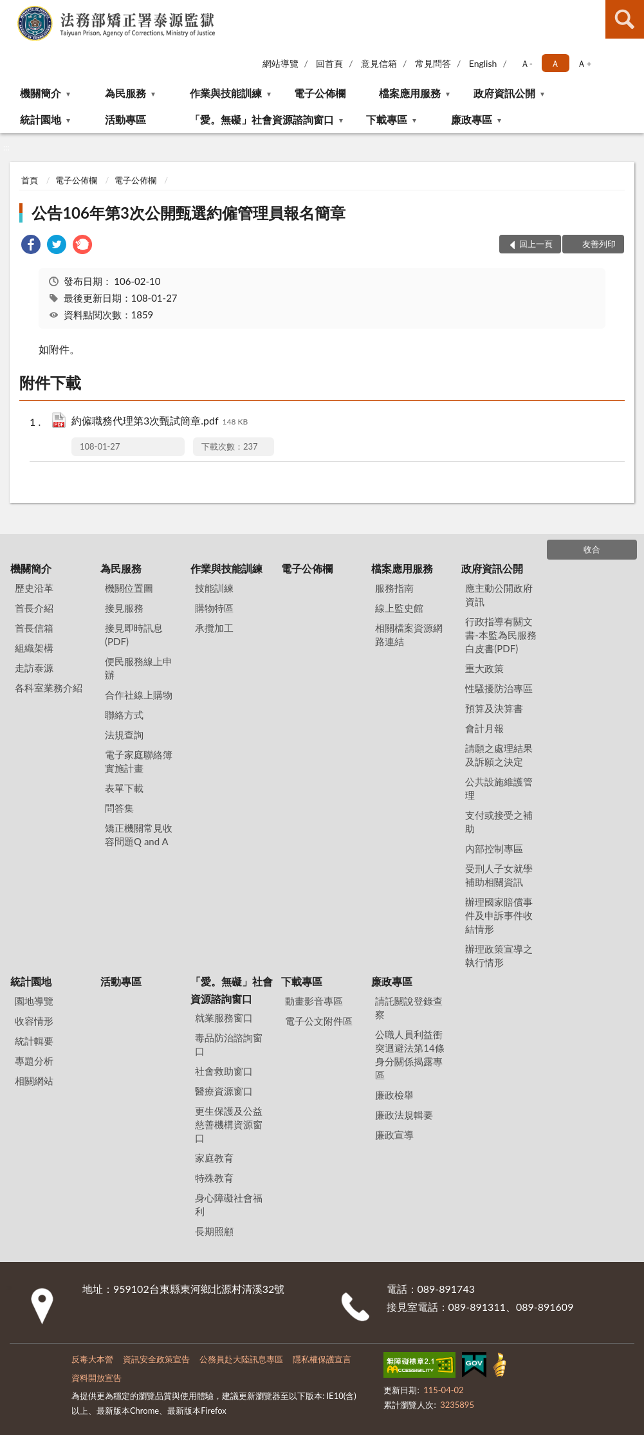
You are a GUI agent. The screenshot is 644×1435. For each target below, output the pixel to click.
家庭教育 (214, 1158)
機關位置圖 (129, 588)
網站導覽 (280, 63)
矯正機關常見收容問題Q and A (138, 834)
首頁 (29, 180)
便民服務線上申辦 (138, 668)
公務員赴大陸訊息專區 (241, 1359)
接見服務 (124, 608)
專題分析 (34, 1060)
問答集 (119, 808)
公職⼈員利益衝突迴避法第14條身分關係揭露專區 (409, 1054)
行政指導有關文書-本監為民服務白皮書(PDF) (501, 635)
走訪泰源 (34, 667)
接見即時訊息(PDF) (134, 634)
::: (10, 10)
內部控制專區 (494, 848)
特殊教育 (214, 1178)
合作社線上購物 (138, 694)
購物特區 (214, 608)
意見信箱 (379, 63)
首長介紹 (34, 608)
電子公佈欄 (319, 93)
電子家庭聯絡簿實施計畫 (138, 761)
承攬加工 (214, 628)
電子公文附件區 (319, 1021)
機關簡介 (40, 93)
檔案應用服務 (410, 93)
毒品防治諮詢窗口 (228, 1044)
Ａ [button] (555, 63)
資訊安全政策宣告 (156, 1359)
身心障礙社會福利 (228, 1204)
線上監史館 (399, 608)
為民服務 (125, 93)
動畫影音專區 (314, 1001)
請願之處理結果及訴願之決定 (499, 754)
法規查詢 (124, 734)
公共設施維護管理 (499, 788)
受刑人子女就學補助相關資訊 (499, 875)
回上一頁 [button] (536, 244)
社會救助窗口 (224, 1071)
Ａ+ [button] (584, 63)
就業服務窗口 (224, 1017)
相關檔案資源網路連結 (409, 634)
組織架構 (34, 648)
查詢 (624, 19)
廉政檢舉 (394, 1095)
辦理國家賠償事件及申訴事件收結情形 (499, 915)
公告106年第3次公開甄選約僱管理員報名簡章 (188, 212)
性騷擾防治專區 (499, 688)
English (483, 63)
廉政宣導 (394, 1134)
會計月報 (484, 728)
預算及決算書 (494, 708)
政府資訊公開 (504, 93)
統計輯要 (34, 1041)
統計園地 (40, 119)
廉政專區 (471, 119)
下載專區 (386, 119)
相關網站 (34, 1080)
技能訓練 (214, 588)
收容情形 (34, 1021)
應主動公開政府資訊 (499, 594)
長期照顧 (214, 1231)
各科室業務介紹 (48, 687)
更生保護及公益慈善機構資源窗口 (228, 1124)
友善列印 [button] (599, 244)
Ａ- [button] (526, 63)
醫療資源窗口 (224, 1091)
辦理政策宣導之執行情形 (499, 955)
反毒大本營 (92, 1359)
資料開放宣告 (96, 1378)
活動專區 (125, 119)
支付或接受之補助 (499, 821)
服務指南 (394, 588)
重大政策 (484, 668)
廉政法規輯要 (404, 1114)
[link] (31, 246)
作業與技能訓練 (226, 93)
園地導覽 (34, 1001)
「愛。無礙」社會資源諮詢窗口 (262, 119)
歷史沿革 (34, 588)
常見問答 (433, 63)
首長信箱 (34, 628)
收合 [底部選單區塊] (592, 549)
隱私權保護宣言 (322, 1359)
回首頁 (329, 63)
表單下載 (124, 788)
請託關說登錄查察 (409, 1007)
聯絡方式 (124, 714)
